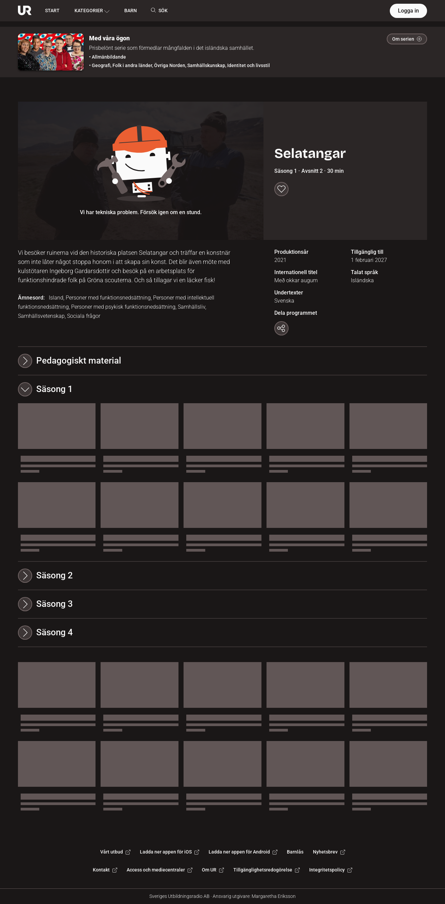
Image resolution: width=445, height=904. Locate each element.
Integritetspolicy (330, 869)
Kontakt (105, 869)
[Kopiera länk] (281, 328)
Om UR (213, 869)
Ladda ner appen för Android (243, 852)
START (52, 10)
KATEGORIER (92, 11)
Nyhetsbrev (329, 852)
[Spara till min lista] (281, 189)
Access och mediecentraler (159, 869)
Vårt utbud (115, 852)
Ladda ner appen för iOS (169, 852)
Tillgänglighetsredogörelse (266, 869)
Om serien (407, 39)
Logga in (408, 10)
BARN (130, 10)
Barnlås (295, 852)
